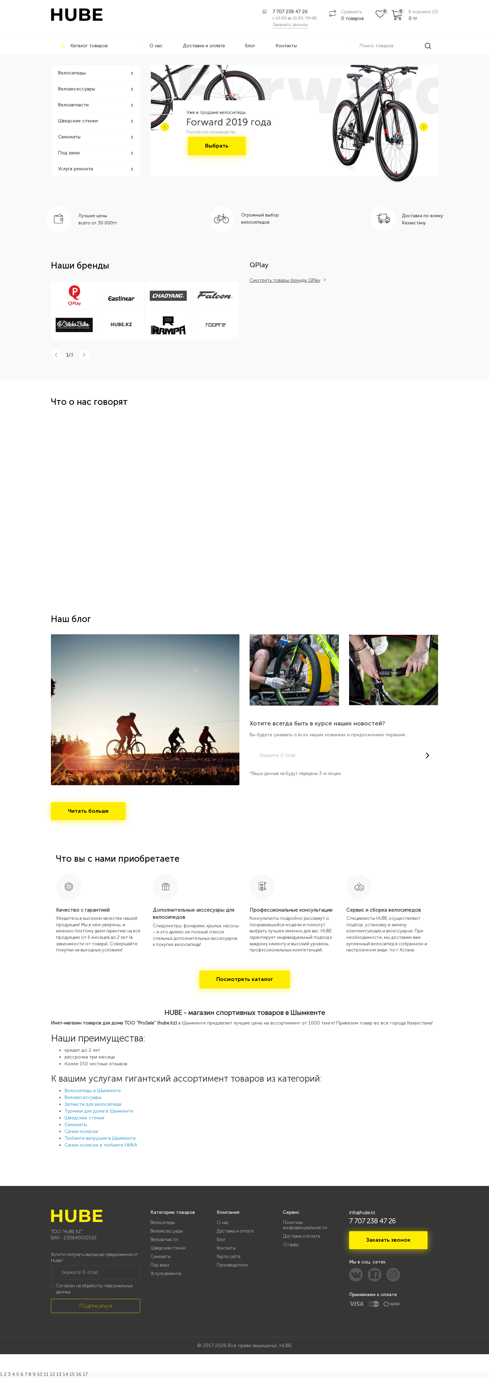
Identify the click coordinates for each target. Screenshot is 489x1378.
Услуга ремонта (95, 169)
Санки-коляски (81, 1131)
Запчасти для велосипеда (93, 1104)
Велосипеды (95, 73)
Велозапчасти (95, 105)
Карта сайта (228, 1256)
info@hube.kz (362, 1212)
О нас (156, 46)
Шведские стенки (95, 121)
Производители (232, 1265)
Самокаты (95, 137)
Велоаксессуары (95, 89)
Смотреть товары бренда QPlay (285, 280)
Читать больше (88, 811)
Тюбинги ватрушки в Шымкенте (100, 1138)
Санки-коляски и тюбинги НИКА (101, 1145)
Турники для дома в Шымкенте (99, 1111)
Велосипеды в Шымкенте (93, 1090)
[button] (165, 127)
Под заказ (95, 153)
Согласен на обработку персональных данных (94, 1289)
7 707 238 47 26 (290, 12)
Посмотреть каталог (244, 979)
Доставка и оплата (204, 46)
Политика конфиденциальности (305, 1225)
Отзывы (290, 1244)
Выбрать (217, 145)
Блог (250, 46)
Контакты (286, 46)
